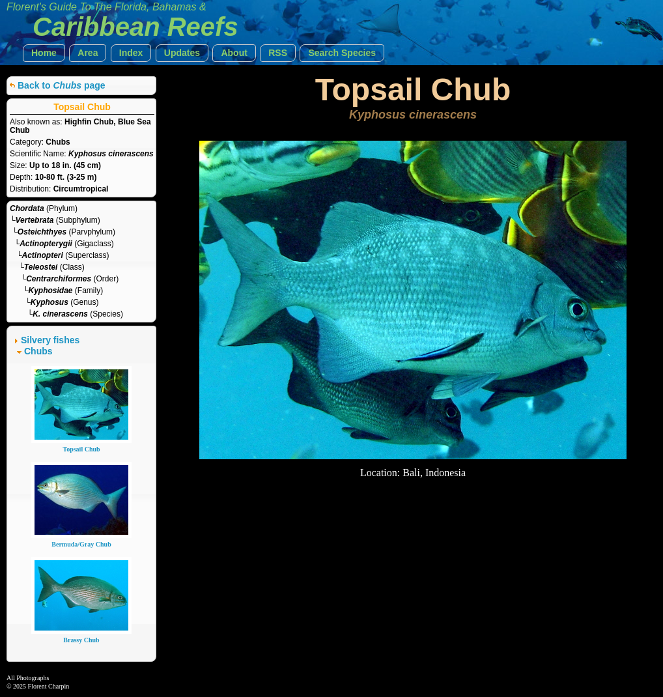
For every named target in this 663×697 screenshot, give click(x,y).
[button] (44, 53)
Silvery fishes (50, 340)
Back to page (62, 85)
